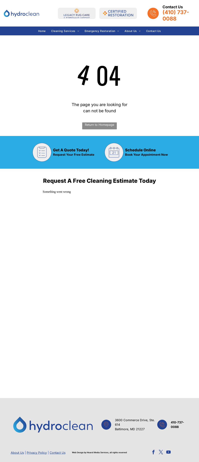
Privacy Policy (37, 452)
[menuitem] (42, 31)
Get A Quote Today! (71, 150)
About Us (17, 452)
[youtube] (168, 452)
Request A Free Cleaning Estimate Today (99, 180)
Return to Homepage (99, 125)
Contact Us (57, 452)
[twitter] (161, 452)
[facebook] (153, 452)
